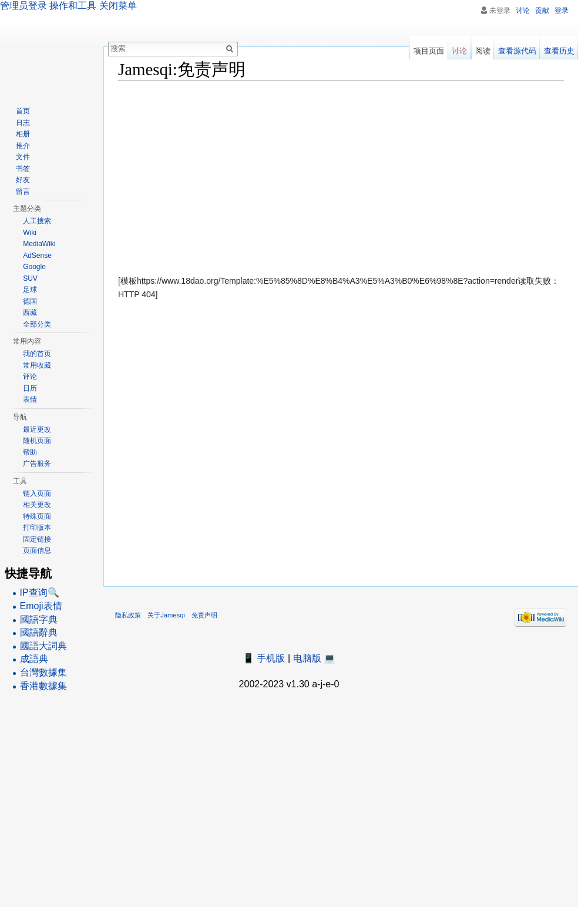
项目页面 (429, 50)
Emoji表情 (41, 606)
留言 (23, 191)
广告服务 (37, 463)
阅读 (482, 50)
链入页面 (37, 493)
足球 (30, 289)
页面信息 (37, 550)
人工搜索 (37, 221)
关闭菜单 (118, 6)
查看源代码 (517, 50)
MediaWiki (39, 244)
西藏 (30, 312)
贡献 (542, 10)
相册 (23, 134)
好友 (23, 180)
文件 (23, 157)
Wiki (29, 233)
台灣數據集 (43, 672)
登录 (562, 10)
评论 (30, 376)
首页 (23, 111)
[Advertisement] (341, 175)
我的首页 (37, 354)
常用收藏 (37, 365)
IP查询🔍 (39, 592)
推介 (23, 146)
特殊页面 (37, 516)
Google (34, 267)
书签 (23, 168)
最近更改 (37, 429)
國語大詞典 (43, 646)
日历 (30, 388)
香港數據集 (43, 686)
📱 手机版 (264, 658)
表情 (30, 399)
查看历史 (559, 50)
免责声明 (204, 615)
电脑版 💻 (314, 658)
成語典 (34, 659)
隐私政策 (128, 615)
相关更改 (37, 504)
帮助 (30, 452)
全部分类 (37, 324)
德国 (30, 301)
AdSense (37, 255)
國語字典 (39, 619)
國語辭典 (39, 632)
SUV (30, 278)
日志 (23, 123)
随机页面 (37, 440)
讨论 (523, 10)
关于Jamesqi (166, 615)
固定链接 (37, 539)
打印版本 (37, 527)
